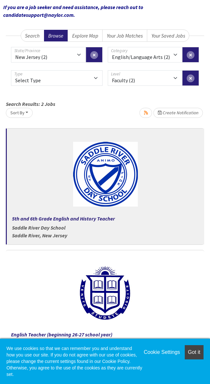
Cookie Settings (162, 352)
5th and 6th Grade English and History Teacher (63, 218)
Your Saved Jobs (168, 35)
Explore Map (85, 35)
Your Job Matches (125, 35)
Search (32, 35)
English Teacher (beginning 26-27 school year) (61, 334)
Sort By (17, 113)
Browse (55, 35)
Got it (194, 352)
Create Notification (178, 113)
